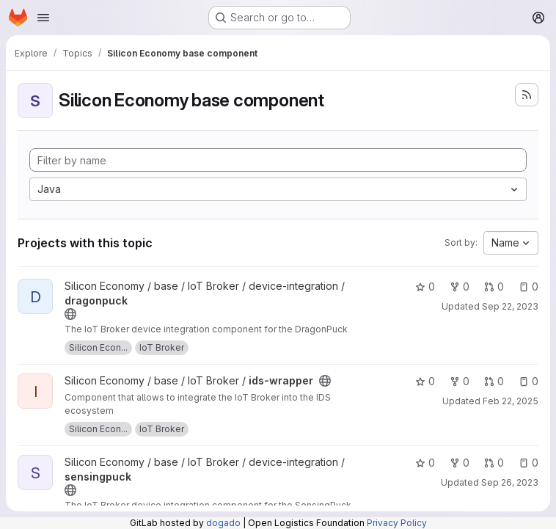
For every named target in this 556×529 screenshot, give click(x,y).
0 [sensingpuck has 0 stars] (425, 462)
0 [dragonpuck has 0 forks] (459, 286)
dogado (223, 522)
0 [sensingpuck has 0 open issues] (528, 462)
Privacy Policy (397, 522)
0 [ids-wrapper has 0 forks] (459, 381)
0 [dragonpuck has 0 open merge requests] (494, 286)
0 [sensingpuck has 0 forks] (459, 462)
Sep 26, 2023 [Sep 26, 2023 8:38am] (509, 482)
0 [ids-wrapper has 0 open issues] (528, 381)
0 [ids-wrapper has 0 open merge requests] (494, 381)
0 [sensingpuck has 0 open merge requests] (494, 462)
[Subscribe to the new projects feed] (526, 94)
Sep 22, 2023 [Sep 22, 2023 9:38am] (510, 306)
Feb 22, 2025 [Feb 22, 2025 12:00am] (510, 400)
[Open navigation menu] (43, 17)
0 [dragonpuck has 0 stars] (425, 286)
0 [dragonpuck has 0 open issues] (528, 286)
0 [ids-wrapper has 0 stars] (425, 381)
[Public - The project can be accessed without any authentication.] (70, 314)
